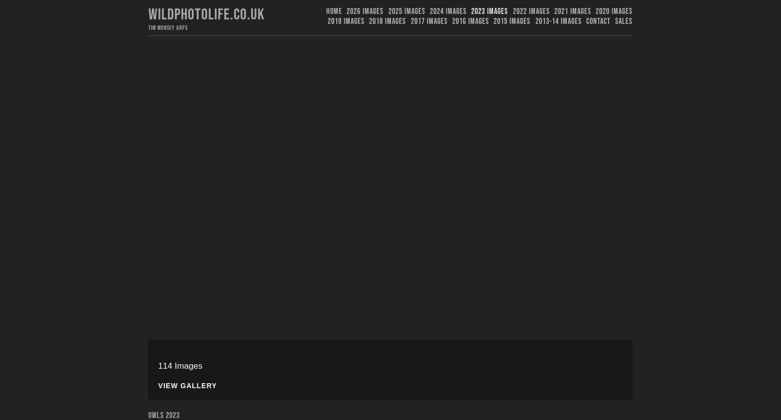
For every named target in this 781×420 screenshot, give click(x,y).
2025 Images (407, 11)
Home (334, 11)
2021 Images (572, 11)
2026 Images (365, 11)
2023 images (489, 11)
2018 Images (387, 21)
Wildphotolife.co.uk (206, 14)
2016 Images (470, 21)
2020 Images (614, 11)
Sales (624, 21)
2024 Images (448, 11)
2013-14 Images (558, 21)
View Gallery (187, 386)
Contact (598, 21)
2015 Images (512, 21)
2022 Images (531, 11)
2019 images (346, 21)
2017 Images (429, 21)
